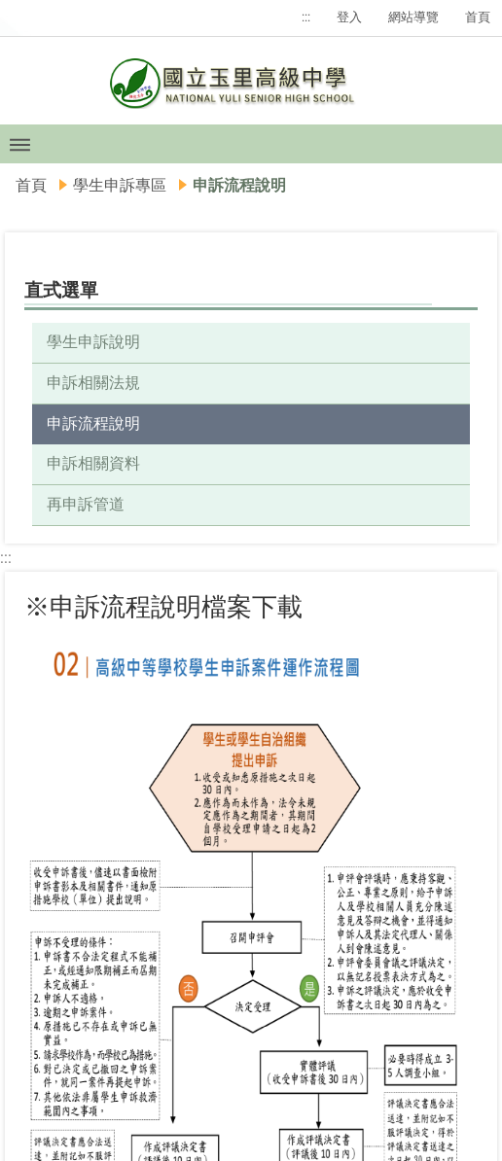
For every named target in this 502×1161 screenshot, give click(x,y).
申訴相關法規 (93, 382)
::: (306, 17)
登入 (349, 17)
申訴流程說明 (93, 423)
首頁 (477, 17)
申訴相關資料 (93, 463)
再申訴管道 (86, 504)
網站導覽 (413, 17)
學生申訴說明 (93, 342)
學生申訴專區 (119, 185)
